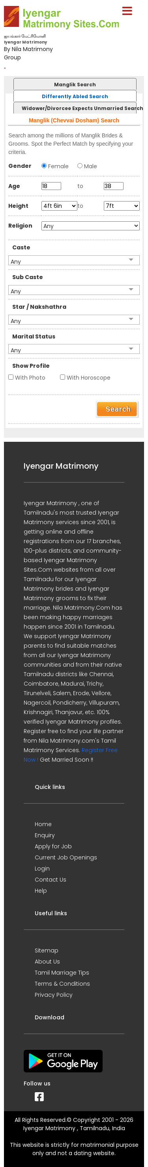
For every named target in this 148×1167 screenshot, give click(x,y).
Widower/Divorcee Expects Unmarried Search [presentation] (79, 108)
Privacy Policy (54, 995)
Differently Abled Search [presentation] (75, 96)
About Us (47, 962)
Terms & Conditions (62, 984)
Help (41, 891)
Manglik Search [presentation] (75, 84)
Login (42, 868)
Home (43, 824)
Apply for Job (53, 846)
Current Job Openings (66, 857)
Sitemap (46, 950)
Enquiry (45, 835)
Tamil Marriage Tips (62, 973)
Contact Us (50, 880)
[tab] (74, 84)
